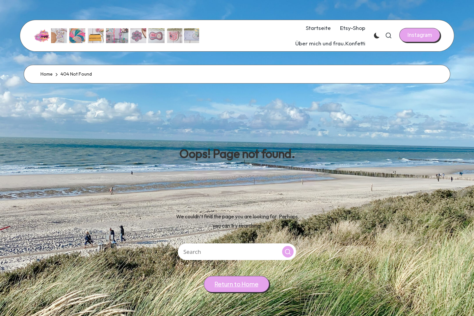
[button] (419, 35)
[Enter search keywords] (237, 251)
